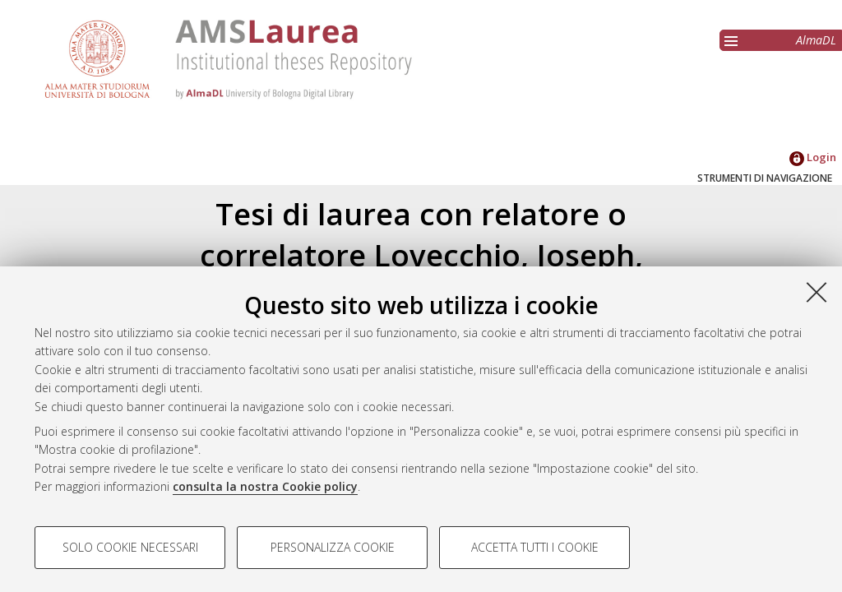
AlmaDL (816, 40)
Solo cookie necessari (130, 547)
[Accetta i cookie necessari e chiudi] (816, 292)
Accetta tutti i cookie (535, 547)
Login (812, 157)
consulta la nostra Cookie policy (265, 486)
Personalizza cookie (333, 547)
